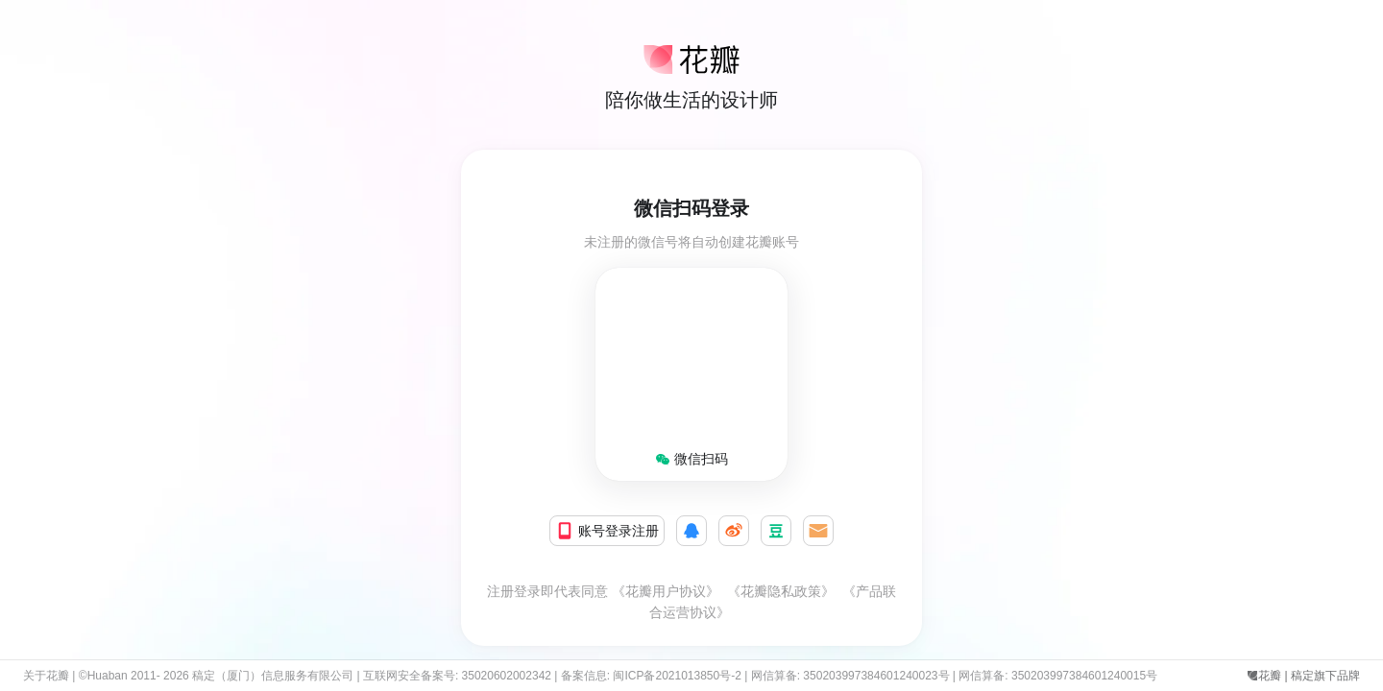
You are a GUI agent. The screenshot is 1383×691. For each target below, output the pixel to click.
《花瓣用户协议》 (665, 591)
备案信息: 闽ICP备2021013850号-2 (651, 675)
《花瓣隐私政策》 (781, 591)
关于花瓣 (46, 675)
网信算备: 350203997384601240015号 (1061, 675)
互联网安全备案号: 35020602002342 (457, 675)
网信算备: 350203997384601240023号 (850, 675)
